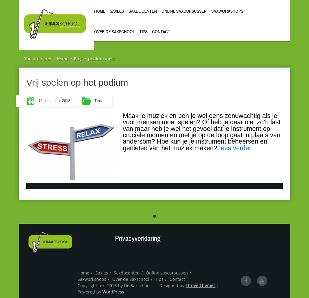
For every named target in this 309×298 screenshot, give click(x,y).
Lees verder (234, 148)
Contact (161, 31)
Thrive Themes (200, 285)
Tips (143, 31)
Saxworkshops (227, 11)
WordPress (113, 292)
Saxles (117, 11)
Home (99, 11)
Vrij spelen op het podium (77, 82)
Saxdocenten (143, 11)
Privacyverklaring (138, 239)
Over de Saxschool (114, 31)
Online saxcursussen (184, 11)
